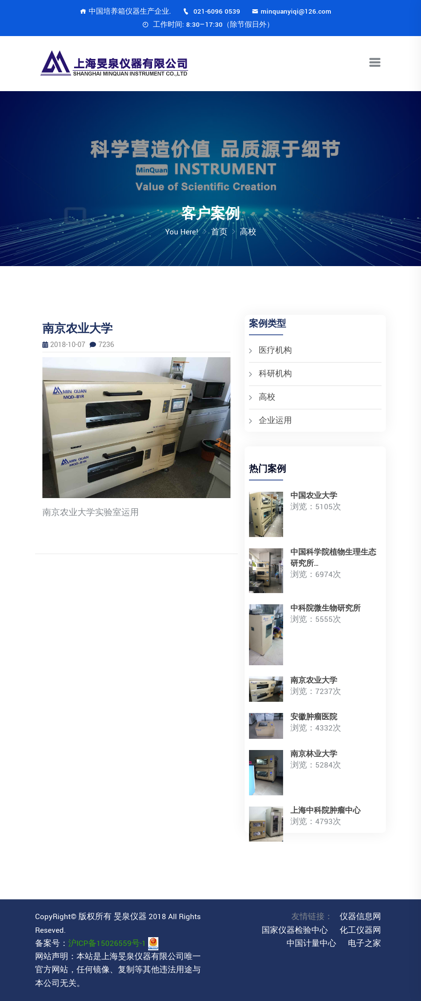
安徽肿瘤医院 (313, 717)
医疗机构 (275, 350)
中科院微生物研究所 (325, 608)
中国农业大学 (313, 496)
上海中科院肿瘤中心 (325, 811)
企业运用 (275, 420)
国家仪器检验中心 (295, 930)
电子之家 (364, 943)
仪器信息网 (360, 916)
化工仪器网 (360, 930)
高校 (267, 397)
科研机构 (275, 373)
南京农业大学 (313, 680)
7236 (102, 345)
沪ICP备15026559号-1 (107, 943)
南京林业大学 (313, 754)
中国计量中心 (311, 943)
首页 (219, 232)
